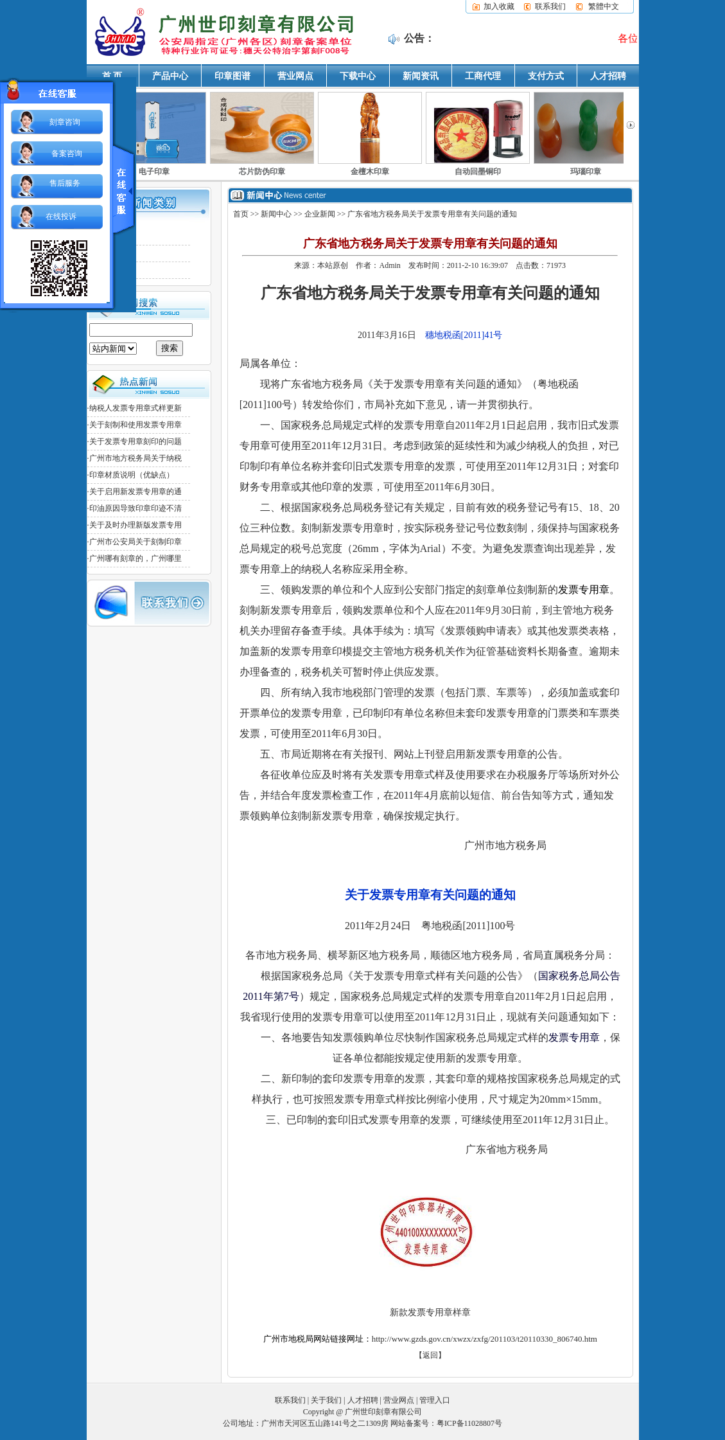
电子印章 (154, 171)
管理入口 (434, 1399)
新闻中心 (276, 213)
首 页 (112, 76)
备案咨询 (66, 153)
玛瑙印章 (585, 171)
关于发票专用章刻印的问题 (135, 441)
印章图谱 (232, 76)
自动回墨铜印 (478, 171)
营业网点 (295, 76)
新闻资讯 (421, 76)
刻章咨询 (64, 122)
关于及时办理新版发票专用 (135, 524)
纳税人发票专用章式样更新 (135, 408)
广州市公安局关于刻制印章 (135, 541)
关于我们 (326, 1399)
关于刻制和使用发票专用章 (135, 424)
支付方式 (546, 76)
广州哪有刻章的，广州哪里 (135, 558)
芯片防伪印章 (262, 171)
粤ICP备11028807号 (469, 1422)
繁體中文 (603, 6)
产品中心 (170, 76)
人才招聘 (608, 76)
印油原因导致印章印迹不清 (135, 508)
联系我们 (550, 6)
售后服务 (64, 183)
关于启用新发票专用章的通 (135, 491)
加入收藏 (499, 6)
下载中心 (358, 76)
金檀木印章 (370, 171)
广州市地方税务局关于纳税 (135, 458)
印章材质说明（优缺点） (131, 474)
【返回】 (430, 1354)
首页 (241, 213)
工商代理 (483, 76)
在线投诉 (61, 216)
